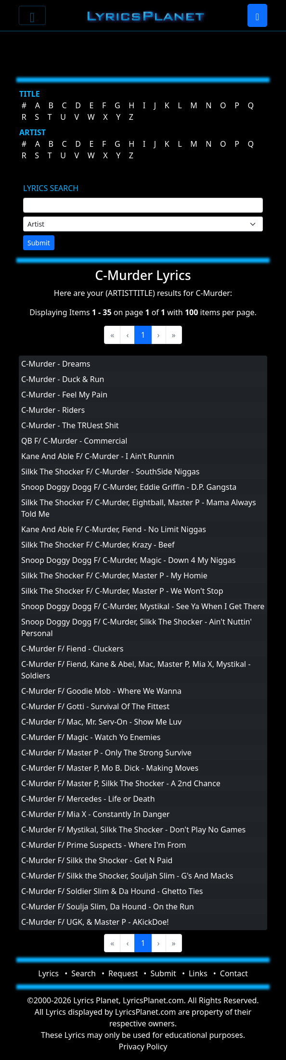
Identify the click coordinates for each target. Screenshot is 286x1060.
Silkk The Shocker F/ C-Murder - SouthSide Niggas (110, 471)
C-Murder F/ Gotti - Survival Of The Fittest (95, 706)
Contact (234, 973)
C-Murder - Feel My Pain (64, 394)
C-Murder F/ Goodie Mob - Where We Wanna (101, 691)
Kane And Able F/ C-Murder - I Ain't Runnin (97, 456)
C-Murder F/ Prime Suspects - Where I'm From (103, 845)
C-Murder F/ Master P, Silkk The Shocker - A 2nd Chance (121, 783)
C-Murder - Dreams (56, 363)
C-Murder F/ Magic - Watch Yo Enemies (90, 737)
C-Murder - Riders (53, 410)
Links (198, 973)
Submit (38, 242)
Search (83, 973)
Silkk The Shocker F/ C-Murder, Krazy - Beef (98, 544)
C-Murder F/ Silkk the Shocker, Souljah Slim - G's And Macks (127, 875)
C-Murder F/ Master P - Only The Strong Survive (106, 752)
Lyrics (48, 973)
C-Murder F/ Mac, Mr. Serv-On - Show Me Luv (101, 721)
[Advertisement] (143, 50)
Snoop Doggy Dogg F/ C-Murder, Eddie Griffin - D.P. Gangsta (128, 487)
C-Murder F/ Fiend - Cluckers (72, 648)
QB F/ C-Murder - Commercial (74, 440)
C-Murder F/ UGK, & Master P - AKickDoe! (95, 922)
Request (123, 973)
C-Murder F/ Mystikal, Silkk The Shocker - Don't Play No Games (133, 829)
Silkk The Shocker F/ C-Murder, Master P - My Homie (114, 575)
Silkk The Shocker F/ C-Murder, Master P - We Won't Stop (122, 591)
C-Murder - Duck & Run (62, 379)
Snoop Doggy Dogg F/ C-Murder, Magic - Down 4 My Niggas (128, 560)
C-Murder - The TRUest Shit (70, 425)
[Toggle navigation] (32, 15)
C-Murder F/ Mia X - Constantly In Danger (95, 814)
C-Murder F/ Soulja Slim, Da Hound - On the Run (107, 906)
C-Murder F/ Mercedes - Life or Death (88, 798)
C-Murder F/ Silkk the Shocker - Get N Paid (96, 860)
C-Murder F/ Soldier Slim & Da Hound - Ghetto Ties (112, 891)
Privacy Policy (143, 1046)
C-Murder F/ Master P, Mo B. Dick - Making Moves (109, 768)
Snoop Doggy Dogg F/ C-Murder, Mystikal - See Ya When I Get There (142, 606)
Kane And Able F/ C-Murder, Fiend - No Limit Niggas (113, 529)
